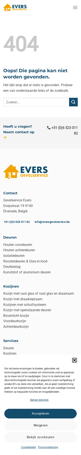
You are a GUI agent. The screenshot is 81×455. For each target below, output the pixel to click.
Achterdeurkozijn (16, 327)
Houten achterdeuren (19, 250)
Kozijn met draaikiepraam (22, 299)
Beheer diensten (39, 399)
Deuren (8, 348)
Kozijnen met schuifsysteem (24, 305)
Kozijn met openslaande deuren (27, 310)
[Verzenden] (73, 102)
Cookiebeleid (28, 447)
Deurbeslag (12, 267)
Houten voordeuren (17, 245)
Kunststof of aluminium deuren (27, 272)
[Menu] (75, 7)
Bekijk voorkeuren (40, 437)
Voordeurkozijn (14, 321)
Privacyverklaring (48, 447)
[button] (74, 360)
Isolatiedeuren (14, 256)
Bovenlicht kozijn (16, 316)
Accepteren (40, 413)
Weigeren (40, 425)
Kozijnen (9, 353)
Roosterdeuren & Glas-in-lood (25, 261)
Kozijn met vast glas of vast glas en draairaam (38, 293)
